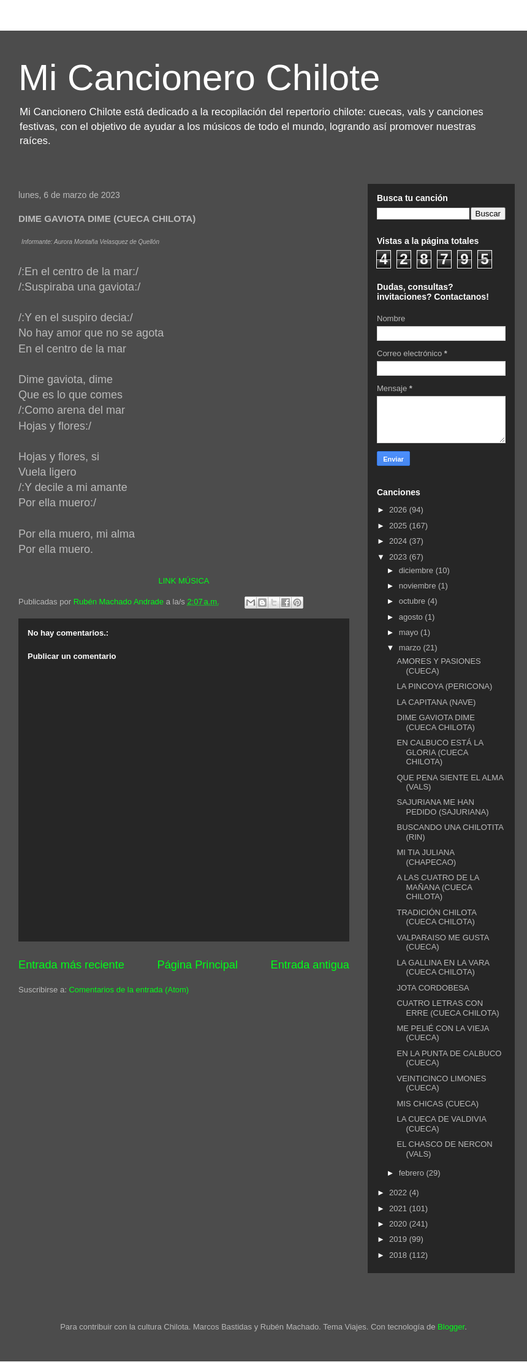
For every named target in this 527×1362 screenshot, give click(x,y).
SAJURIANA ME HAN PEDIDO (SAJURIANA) (442, 806)
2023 (399, 556)
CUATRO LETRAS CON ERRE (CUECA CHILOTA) (447, 1008)
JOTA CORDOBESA (432, 987)
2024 (399, 541)
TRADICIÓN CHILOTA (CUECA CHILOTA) (436, 917)
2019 (399, 1239)
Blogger (451, 1326)
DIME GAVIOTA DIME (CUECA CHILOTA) (435, 722)
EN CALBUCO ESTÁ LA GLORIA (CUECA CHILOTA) (439, 752)
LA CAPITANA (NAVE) (436, 702)
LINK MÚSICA (183, 580)
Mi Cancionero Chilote (199, 77)
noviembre (418, 585)
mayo (409, 632)
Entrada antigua (310, 965)
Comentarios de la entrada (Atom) (129, 989)
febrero (413, 1172)
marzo (411, 647)
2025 (399, 525)
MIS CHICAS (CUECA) (437, 1103)
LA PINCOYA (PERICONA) (444, 686)
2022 (399, 1192)
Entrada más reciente (71, 965)
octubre (413, 601)
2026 (399, 509)
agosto (412, 617)
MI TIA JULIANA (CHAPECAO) (426, 857)
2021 (399, 1208)
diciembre (417, 570)
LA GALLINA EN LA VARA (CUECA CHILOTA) (442, 967)
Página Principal (197, 965)
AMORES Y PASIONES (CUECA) (438, 665)
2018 (399, 1255)
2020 (399, 1223)
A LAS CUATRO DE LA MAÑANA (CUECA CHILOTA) (437, 887)
